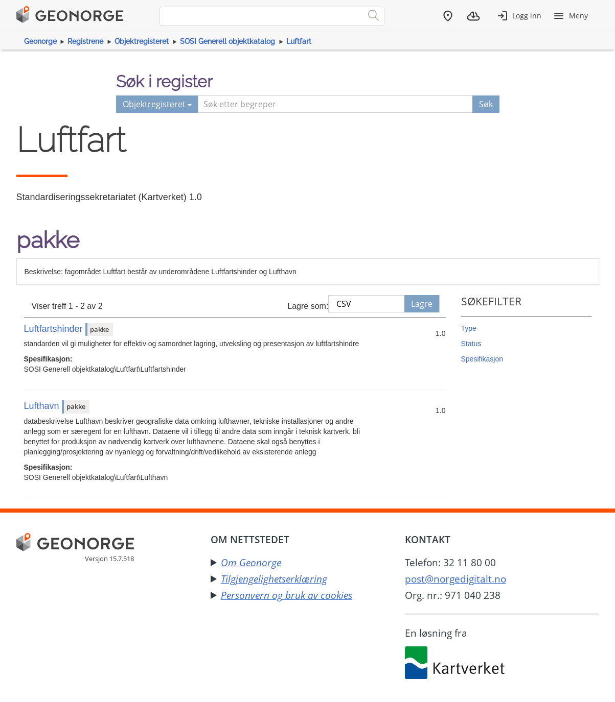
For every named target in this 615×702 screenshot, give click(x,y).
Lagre (421, 303)
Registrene (85, 41)
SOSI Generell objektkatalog (227, 41)
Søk (486, 104)
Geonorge (40, 41)
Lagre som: (307, 306)
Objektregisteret (142, 41)
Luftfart (298, 41)
